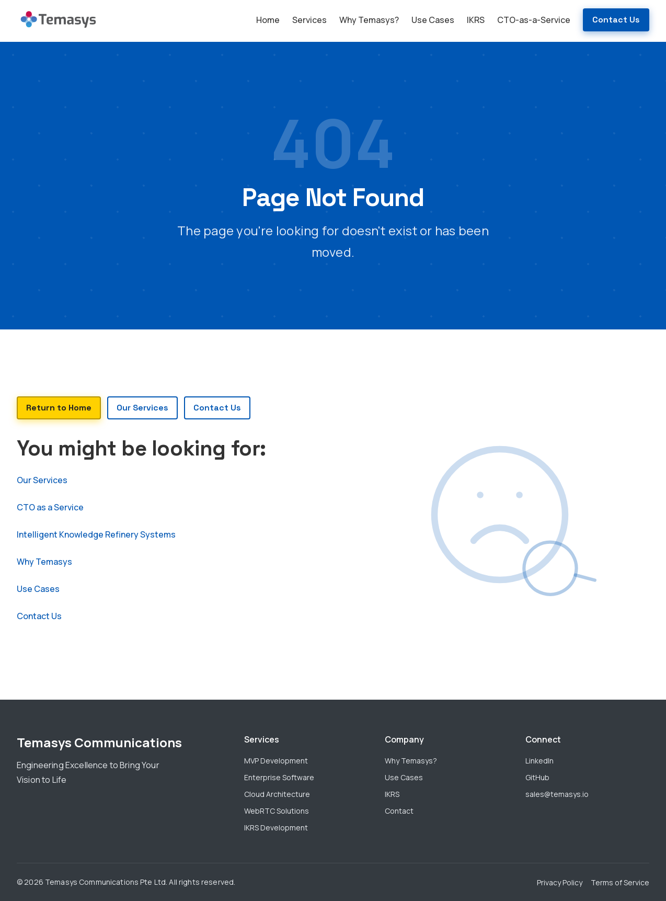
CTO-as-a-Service (533, 20)
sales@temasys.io (557, 794)
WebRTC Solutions (276, 811)
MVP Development (276, 761)
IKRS (476, 20)
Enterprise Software (279, 777)
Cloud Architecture (277, 794)
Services (309, 20)
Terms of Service (620, 882)
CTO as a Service (50, 507)
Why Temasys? (369, 20)
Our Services (42, 480)
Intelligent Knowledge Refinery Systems (96, 534)
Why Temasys (44, 561)
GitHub (537, 777)
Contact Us (616, 19)
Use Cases (432, 20)
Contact (399, 811)
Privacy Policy (559, 882)
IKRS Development (276, 827)
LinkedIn (539, 761)
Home (268, 20)
